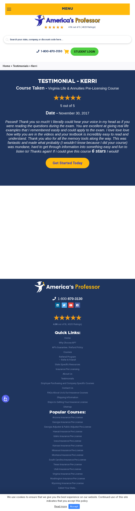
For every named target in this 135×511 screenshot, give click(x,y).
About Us (67, 374)
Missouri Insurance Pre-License (67, 450)
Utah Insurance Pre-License (67, 469)
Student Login (84, 51)
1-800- (49, 51)
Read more (60, 506)
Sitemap (67, 406)
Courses (67, 352)
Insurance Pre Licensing (67, 369)
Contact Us (67, 388)
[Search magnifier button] (7, 39)
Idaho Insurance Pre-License (68, 436)
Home (67, 338)
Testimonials (67, 378)
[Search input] (68, 39)
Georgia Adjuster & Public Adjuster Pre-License (67, 426)
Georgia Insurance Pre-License (67, 422)
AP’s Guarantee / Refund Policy (67, 347)
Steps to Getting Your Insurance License (68, 402)
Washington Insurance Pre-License (67, 478)
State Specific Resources (67, 364)
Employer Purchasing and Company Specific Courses (67, 383)
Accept (74, 506)
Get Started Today (67, 163)
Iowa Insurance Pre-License (67, 441)
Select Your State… (67, 488)
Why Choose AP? (67, 342)
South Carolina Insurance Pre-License (67, 459)
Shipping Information (67, 397)
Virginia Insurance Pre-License (68, 474)
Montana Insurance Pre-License (67, 455)
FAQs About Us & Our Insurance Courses (67, 392)
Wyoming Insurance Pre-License (68, 483)
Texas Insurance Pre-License (68, 464)
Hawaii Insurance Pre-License (67, 431)
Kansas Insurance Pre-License (68, 445)
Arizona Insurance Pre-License (67, 417)
